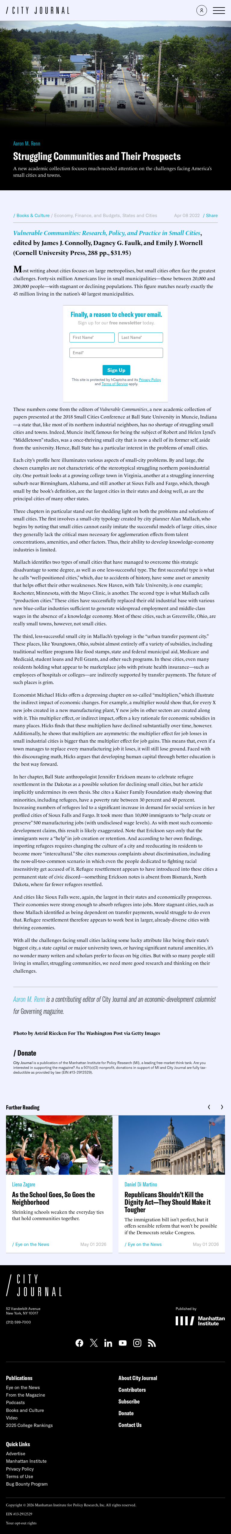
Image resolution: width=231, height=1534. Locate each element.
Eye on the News (32, 1244)
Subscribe (129, 1401)
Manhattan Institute (26, 1461)
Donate (26, 1052)
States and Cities (139, 215)
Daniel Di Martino (141, 1184)
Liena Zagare (23, 1184)
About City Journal (138, 1378)
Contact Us (130, 1424)
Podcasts (15, 1402)
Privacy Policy (150, 379)
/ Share (210, 215)
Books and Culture (25, 1410)
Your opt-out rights (21, 1522)
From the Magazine (25, 1395)
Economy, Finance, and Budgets (87, 215)
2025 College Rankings (29, 1425)
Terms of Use (19, 1476)
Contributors (132, 1389)
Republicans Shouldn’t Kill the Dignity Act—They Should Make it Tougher (168, 1202)
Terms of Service (115, 384)
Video (11, 1418)
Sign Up (116, 370)
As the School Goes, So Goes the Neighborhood (53, 1198)
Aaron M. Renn (26, 143)
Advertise (15, 1453)
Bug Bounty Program (27, 1484)
